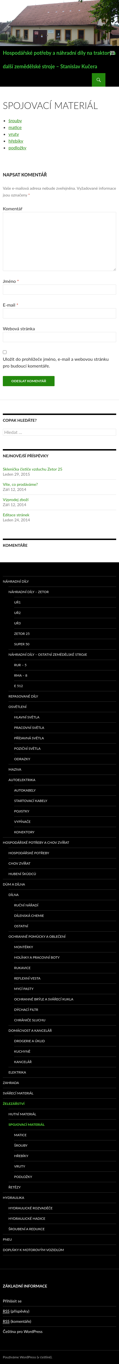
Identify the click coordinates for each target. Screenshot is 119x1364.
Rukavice (22, 968)
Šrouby (20, 1145)
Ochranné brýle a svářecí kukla (43, 999)
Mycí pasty (23, 989)
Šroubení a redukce (26, 1229)
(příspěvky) (16, 1311)
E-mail (10, 304)
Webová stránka (19, 328)
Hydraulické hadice (26, 1218)
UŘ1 (17, 602)
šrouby (15, 120)
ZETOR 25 (22, 633)
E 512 (18, 686)
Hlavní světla (26, 717)
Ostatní (21, 926)
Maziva (14, 769)
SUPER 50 (21, 644)
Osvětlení (17, 707)
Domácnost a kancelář (30, 1030)
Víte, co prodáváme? (20, 484)
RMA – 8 (20, 675)
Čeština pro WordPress (22, 1331)
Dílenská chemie (29, 915)
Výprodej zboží (16, 499)
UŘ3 (17, 623)
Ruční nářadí (26, 905)
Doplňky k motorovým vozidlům (33, 1250)
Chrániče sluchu (30, 1020)
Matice (20, 1135)
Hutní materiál (22, 1114)
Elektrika (17, 1072)
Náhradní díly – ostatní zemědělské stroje (47, 654)
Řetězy (14, 1187)
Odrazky (22, 759)
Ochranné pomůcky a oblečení (37, 936)
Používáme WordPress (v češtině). (27, 1357)
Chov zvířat (19, 863)
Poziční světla (27, 748)
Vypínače (22, 821)
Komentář (12, 208)
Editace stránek (16, 514)
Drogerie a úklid (29, 1041)
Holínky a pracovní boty (37, 957)
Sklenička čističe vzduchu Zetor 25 (32, 469)
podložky (17, 147)
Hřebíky (21, 1156)
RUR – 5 (20, 665)
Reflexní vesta (27, 978)
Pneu (7, 1239)
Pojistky (21, 811)
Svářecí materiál (18, 1093)
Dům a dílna (14, 884)
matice (15, 127)
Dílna (13, 895)
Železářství (14, 1103)
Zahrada (11, 1083)
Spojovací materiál (26, 1124)
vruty (13, 134)
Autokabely (25, 790)
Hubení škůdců (22, 874)
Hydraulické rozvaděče (30, 1208)
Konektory (24, 832)
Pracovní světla (29, 727)
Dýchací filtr (26, 1009)
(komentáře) (17, 1321)
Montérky (23, 947)
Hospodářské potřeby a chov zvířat (36, 842)
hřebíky (15, 140)
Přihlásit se (12, 1301)
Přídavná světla (29, 738)
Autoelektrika (21, 780)
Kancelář (23, 1062)
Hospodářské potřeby (28, 853)
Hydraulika (13, 1197)
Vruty (19, 1166)
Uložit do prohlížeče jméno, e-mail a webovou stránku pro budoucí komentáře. (56, 362)
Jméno (11, 281)
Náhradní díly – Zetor (28, 592)
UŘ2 (17, 613)
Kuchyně (22, 1051)
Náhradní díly (16, 581)
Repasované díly (23, 696)
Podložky (23, 1177)
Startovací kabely (30, 801)
